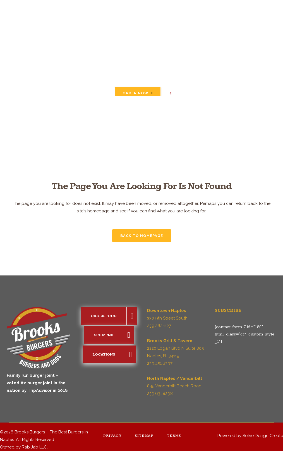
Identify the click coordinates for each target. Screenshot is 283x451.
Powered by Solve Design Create (250, 435)
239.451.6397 (159, 363)
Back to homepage (141, 236)
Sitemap (144, 435)
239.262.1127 (159, 325)
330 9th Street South (167, 318)
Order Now (138, 93)
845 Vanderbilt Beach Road (174, 385)
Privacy (112, 435)
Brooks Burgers (30, 432)
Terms (174, 435)
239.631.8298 (160, 393)
